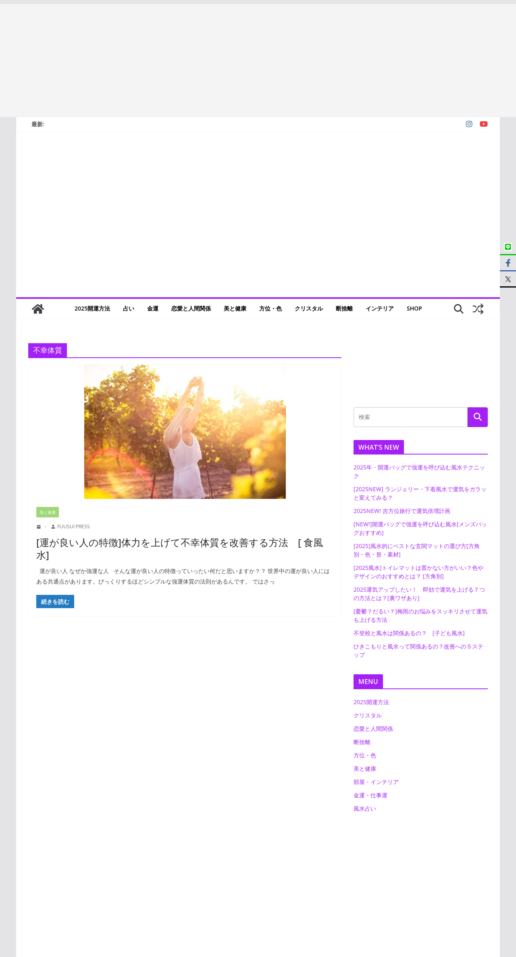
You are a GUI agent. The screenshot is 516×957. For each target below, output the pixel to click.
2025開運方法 (92, 308)
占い (128, 308)
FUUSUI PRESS (73, 526)
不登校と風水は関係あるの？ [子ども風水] (409, 633)
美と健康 (235, 308)
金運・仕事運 (370, 795)
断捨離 (344, 308)
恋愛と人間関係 (191, 308)
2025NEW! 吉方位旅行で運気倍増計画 (402, 511)
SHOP (414, 308)
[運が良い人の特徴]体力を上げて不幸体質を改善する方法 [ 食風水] (179, 548)
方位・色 (270, 308)
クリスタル (309, 308)
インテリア (380, 308)
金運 (152, 308)
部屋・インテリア (376, 782)
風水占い (365, 808)
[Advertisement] (242, 60)
